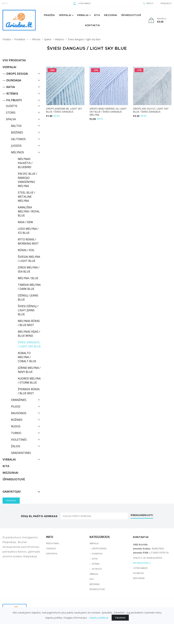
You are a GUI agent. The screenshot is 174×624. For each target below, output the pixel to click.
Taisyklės (51, 548)
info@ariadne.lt (142, 563)
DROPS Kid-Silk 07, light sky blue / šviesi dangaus (150, 110)
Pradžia (49, 15)
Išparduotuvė (131, 15)
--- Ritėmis (94, 563)
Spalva (47, 39)
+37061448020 (84, 3)
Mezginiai (95, 584)
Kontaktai (92, 25)
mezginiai (110, 15)
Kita (97, 15)
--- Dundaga (96, 553)
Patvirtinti (120, 617)
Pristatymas (52, 543)
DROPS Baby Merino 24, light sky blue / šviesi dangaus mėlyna (108, 111)
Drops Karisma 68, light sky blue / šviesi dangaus (64, 110)
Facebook (138, 573)
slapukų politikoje (98, 617)
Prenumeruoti (142, 515)
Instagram (138, 578)
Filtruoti (11, 500)
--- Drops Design (98, 548)
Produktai (19, 39)
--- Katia (94, 558)
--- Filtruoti (34, 39)
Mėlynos (59, 39)
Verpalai (65, 15)
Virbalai (82, 15)
